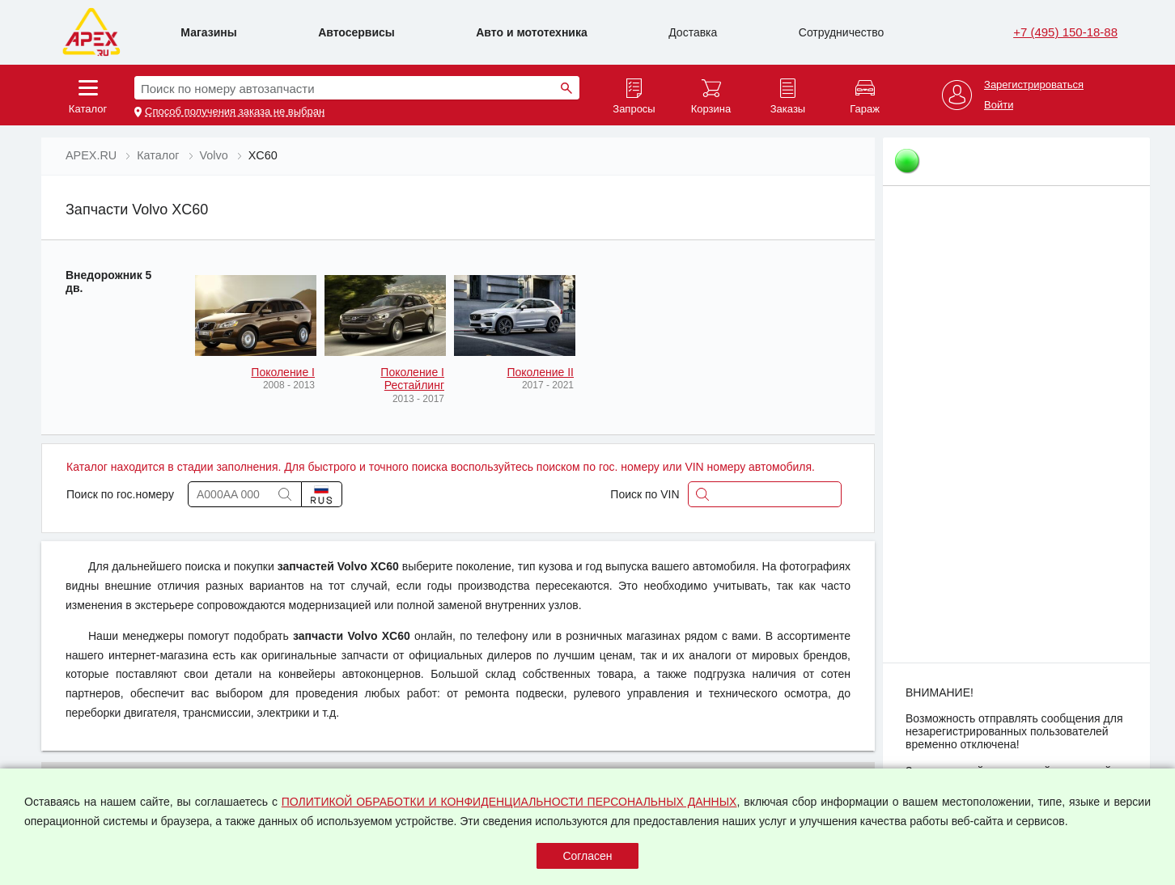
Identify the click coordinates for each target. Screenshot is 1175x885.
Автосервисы (356, 32)
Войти (998, 105)
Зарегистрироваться (1034, 85)
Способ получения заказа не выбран (235, 111)
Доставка (692, 32)
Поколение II (540, 372)
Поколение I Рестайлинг (412, 379)
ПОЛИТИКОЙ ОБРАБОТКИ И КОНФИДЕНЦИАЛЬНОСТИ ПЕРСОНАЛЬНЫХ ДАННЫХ (509, 801)
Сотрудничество (841, 32)
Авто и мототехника (532, 32)
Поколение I (283, 372)
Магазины (208, 32)
